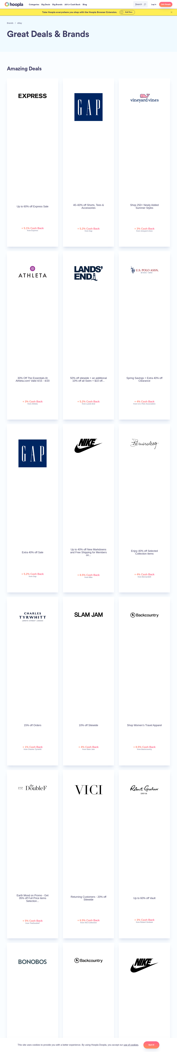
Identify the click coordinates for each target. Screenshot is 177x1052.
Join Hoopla (166, 4)
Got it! (151, 1044)
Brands (10, 23)
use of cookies (131, 1045)
